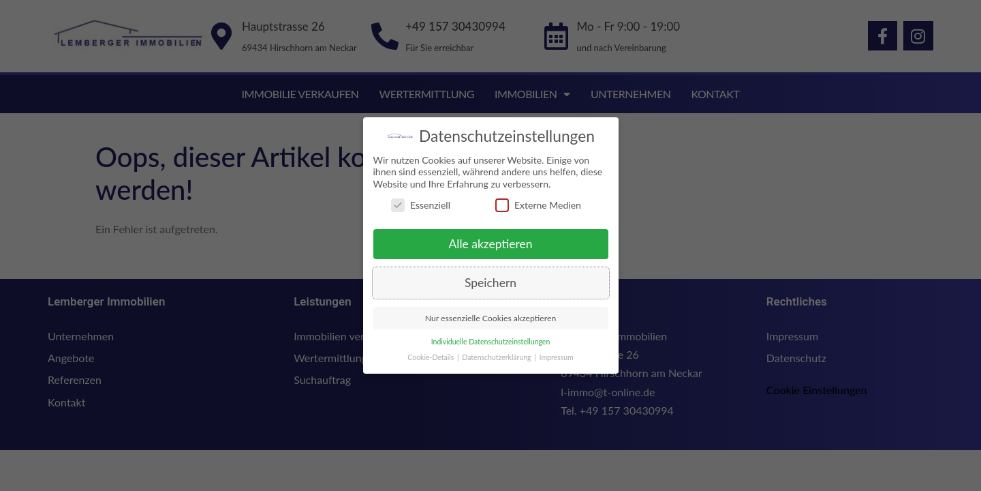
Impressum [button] (556, 357)
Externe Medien (537, 204)
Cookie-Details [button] (431, 357)
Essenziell (420, 204)
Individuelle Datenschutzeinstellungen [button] (490, 342)
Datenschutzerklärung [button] (496, 357)
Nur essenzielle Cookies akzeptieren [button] (490, 318)
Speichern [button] (490, 283)
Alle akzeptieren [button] (490, 244)
